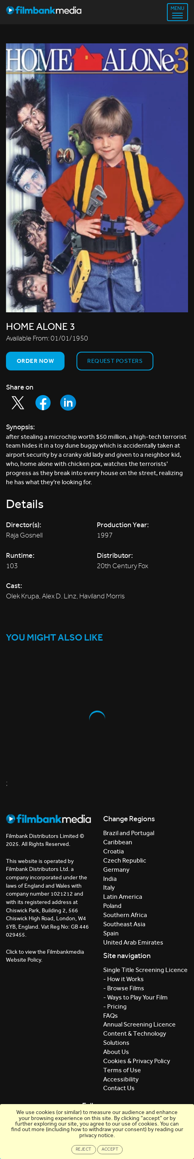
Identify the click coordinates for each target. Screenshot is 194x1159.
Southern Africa (125, 915)
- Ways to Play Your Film (135, 997)
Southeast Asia (124, 924)
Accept (110, 1149)
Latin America (122, 896)
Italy (109, 887)
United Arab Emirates (133, 942)
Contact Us (119, 1088)
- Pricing (115, 1006)
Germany (116, 869)
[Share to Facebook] (43, 403)
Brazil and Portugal (128, 833)
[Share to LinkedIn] (68, 403)
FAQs (110, 1015)
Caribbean (117, 842)
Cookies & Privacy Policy (136, 1061)
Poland (112, 906)
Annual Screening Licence (139, 1024)
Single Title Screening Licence (145, 970)
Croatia (113, 851)
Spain (111, 933)
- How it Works (123, 979)
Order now (35, 360)
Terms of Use (122, 1070)
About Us (116, 1052)
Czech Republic (124, 860)
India (110, 878)
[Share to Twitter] (18, 403)
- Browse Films (123, 988)
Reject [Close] (84, 1149)
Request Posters (115, 360)
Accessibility (121, 1079)
